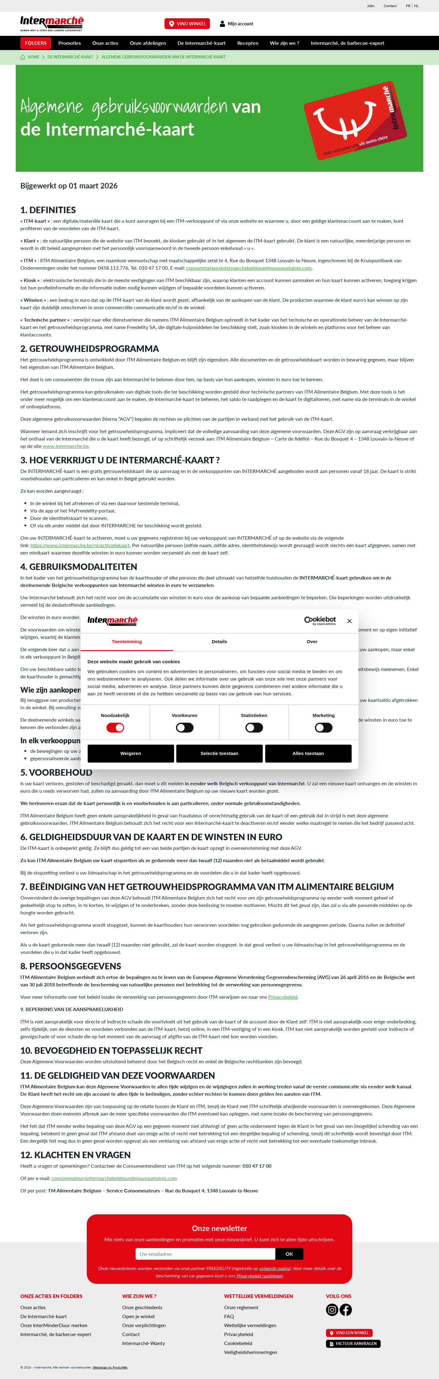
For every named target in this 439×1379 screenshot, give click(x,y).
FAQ (229, 1316)
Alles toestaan (308, 753)
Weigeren (130, 753)
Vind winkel (187, 23)
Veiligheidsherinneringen (250, 1352)
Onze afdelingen (148, 42)
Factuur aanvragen (353, 1343)
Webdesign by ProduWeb (110, 1367)
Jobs (370, 5)
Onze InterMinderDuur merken (53, 1325)
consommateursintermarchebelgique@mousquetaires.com (248, 267)
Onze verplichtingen (144, 1325)
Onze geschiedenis (142, 1307)
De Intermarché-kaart (202, 42)
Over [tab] (312, 641)
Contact (390, 5)
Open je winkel (138, 1316)
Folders (36, 42)
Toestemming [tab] (127, 641)
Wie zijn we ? (284, 42)
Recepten (247, 42)
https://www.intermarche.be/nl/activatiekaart (80, 545)
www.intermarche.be (66, 445)
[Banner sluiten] (349, 621)
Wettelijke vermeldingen (250, 1325)
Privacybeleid (282, 996)
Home (29, 57)
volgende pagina (274, 1268)
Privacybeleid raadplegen (259, 1275)
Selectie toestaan (220, 753)
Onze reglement (241, 1307)
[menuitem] (408, 6)
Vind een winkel (349, 1332)
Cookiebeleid (238, 1343)
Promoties (69, 42)
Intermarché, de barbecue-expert (347, 42)
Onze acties (105, 42)
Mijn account (236, 23)
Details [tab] (219, 641)
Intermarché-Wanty (143, 1343)
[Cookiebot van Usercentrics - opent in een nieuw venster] (309, 621)
